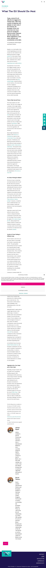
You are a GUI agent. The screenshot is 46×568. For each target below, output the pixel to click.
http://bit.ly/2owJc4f (16, 416)
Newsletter (40, 558)
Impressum (26, 293)
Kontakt (41, 554)
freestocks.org (9, 416)
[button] (44, 274)
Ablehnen (23, 287)
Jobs (42, 556)
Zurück (5, 543)
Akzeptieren (23, 284)
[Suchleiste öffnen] (41, 2)
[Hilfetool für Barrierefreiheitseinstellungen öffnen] (44, 128)
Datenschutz (21, 293)
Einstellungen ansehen (23, 290)
